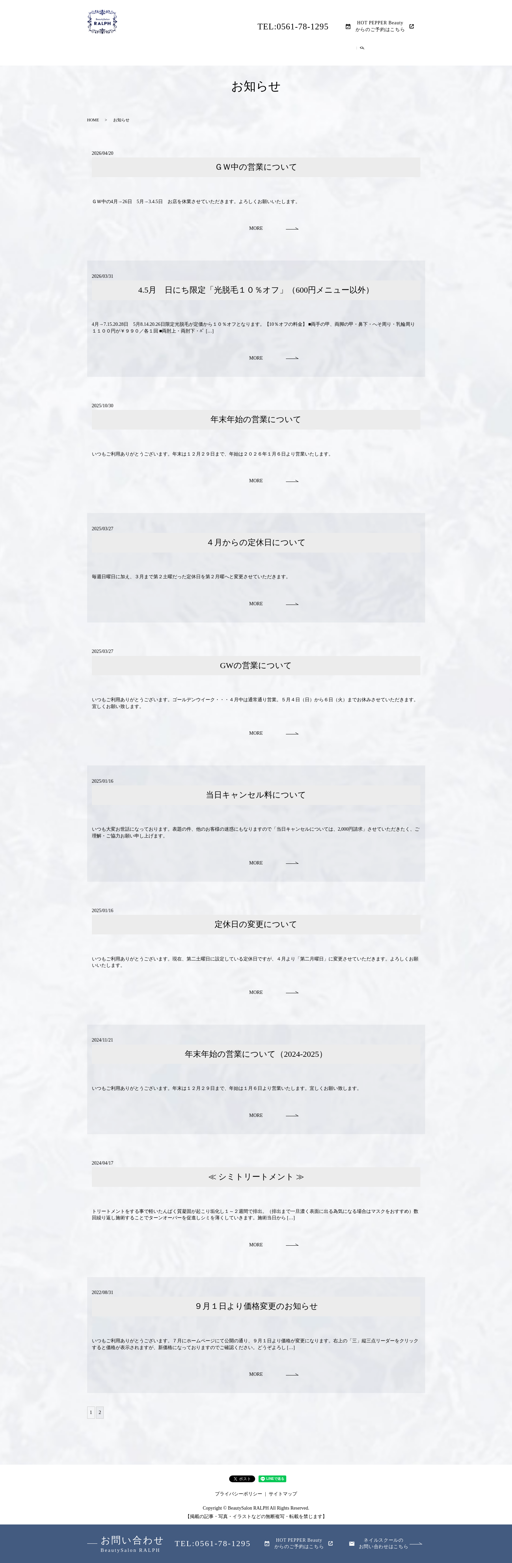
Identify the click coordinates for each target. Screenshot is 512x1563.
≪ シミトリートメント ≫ (256, 1175)
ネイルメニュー (301, 53)
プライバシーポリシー (238, 1492)
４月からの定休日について (256, 541)
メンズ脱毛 (256, 53)
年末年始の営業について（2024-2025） (256, 1052)
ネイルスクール (350, 53)
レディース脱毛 (212, 53)
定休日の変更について (256, 923)
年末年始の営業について (256, 418)
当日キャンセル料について (256, 793)
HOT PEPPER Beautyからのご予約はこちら (380, 26)
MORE (256, 227)
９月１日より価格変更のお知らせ (256, 1305)
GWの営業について (256, 664)
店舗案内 (170, 53)
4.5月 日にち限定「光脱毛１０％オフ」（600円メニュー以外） (256, 289)
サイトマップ (283, 1492)
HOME (139, 53)
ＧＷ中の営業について (256, 166)
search (381, 54)
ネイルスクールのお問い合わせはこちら (384, 1543)
